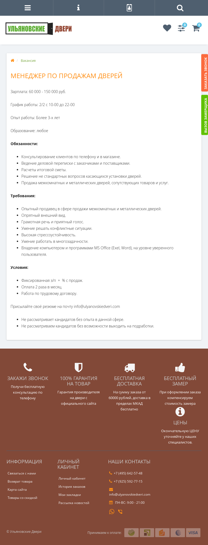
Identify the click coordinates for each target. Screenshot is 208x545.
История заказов (71, 486)
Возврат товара (20, 481)
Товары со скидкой (22, 497)
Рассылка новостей (73, 503)
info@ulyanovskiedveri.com (129, 492)
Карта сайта (17, 489)
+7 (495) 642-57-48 (125, 473)
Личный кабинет (72, 478)
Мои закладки (69, 494)
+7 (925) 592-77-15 (125, 481)
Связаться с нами (22, 473)
